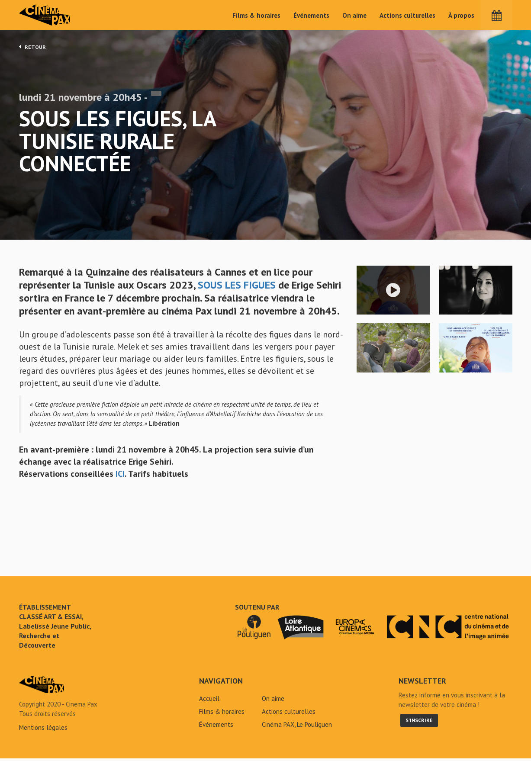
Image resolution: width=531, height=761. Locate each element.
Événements (311, 15)
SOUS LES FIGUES (237, 287)
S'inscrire (419, 722)
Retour (32, 46)
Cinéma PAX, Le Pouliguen (297, 727)
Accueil (209, 701)
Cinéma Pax (45, 15)
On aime (354, 15)
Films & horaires (256, 15)
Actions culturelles (407, 15)
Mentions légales (43, 730)
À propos (461, 15)
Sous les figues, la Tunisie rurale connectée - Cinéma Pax (41, 687)
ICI (120, 476)
